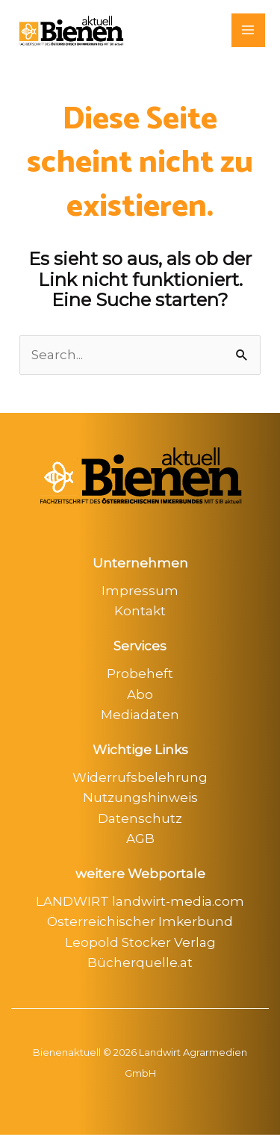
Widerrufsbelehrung (140, 777)
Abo (140, 694)
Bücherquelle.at (140, 962)
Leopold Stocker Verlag (140, 942)
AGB (140, 838)
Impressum (140, 590)
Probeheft (140, 673)
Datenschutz (140, 818)
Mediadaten (140, 714)
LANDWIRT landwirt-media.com (140, 901)
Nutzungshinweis (140, 797)
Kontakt (140, 610)
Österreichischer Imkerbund (140, 921)
